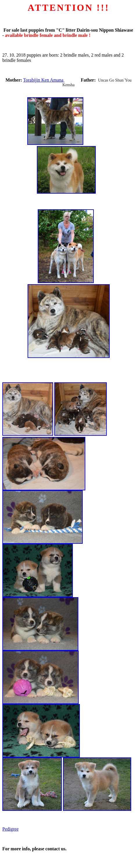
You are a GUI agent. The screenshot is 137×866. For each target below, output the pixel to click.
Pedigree (10, 829)
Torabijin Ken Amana (43, 80)
